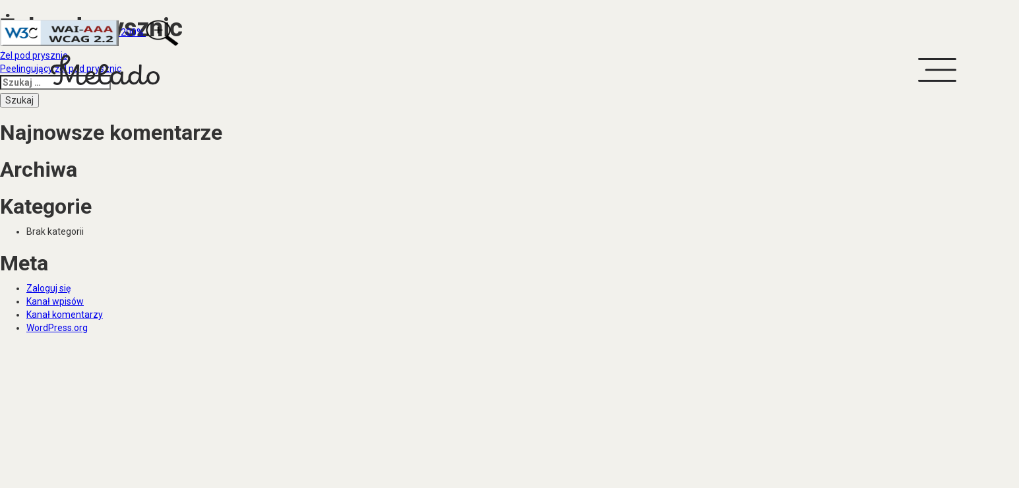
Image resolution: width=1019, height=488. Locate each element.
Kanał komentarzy (64, 314)
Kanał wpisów (55, 301)
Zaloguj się (48, 288)
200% (89, 32)
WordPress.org (57, 327)
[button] (937, 70)
